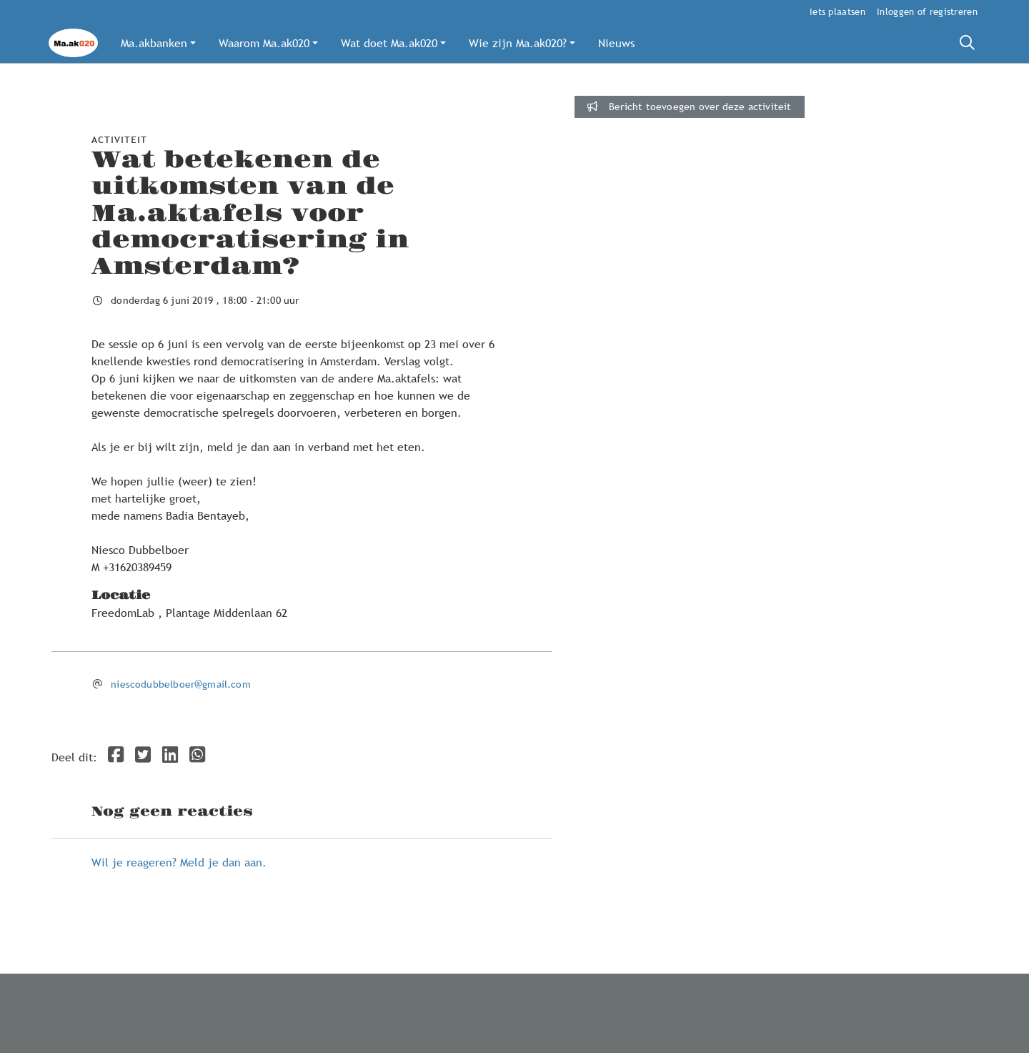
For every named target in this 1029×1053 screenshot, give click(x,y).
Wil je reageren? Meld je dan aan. (179, 862)
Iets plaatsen (837, 11)
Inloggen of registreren (927, 11)
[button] (158, 43)
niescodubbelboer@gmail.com (181, 684)
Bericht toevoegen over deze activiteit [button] (689, 106)
